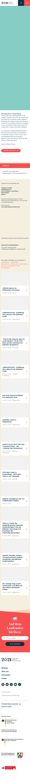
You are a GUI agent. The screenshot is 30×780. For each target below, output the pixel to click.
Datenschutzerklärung (10, 695)
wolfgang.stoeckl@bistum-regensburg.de (13, 249)
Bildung (4, 668)
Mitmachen (5, 675)
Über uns (5, 671)
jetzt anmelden (15, 643)
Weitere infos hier (9, 150)
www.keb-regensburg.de (8, 247)
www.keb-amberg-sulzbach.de (10, 207)
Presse (4, 678)
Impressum (5, 692)
